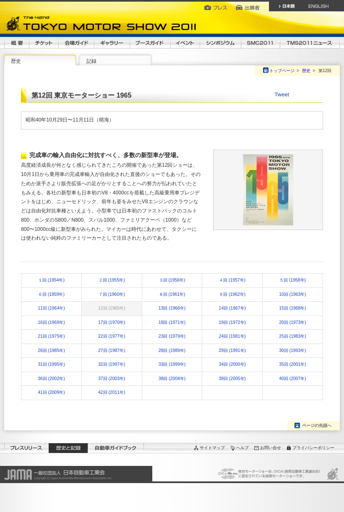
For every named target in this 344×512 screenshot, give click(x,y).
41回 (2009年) (51, 392)
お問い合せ (270, 447)
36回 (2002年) (51, 378)
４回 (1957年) (232, 280)
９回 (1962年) (232, 294)
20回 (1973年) (292, 322)
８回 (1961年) (172, 294)
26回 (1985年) (51, 350)
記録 (91, 61)
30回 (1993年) (292, 350)
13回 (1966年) (172, 308)
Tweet (281, 94)
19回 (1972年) (232, 322)
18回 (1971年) (172, 322)
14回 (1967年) (232, 308)
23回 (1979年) (172, 336)
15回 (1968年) (292, 308)
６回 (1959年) (51, 294)
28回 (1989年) (172, 350)
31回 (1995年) (51, 364)
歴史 (16, 61)
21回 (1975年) (51, 336)
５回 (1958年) (292, 280)
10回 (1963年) (292, 294)
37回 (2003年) (111, 378)
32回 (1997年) (111, 364)
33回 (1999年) (172, 364)
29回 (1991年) (232, 350)
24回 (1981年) (232, 336)
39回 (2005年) (232, 378)
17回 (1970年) (111, 322)
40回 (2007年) (292, 378)
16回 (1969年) (51, 322)
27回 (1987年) (111, 350)
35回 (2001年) (292, 364)
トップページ (281, 70)
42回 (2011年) (111, 392)
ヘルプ (242, 447)
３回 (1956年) (172, 280)
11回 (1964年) (51, 308)
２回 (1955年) (112, 280)
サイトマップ (212, 447)
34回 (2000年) (232, 364)
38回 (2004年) (172, 378)
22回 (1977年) (111, 336)
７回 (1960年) (112, 294)
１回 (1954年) (51, 280)
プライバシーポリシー (313, 447)
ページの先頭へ (316, 425)
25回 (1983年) (292, 336)
